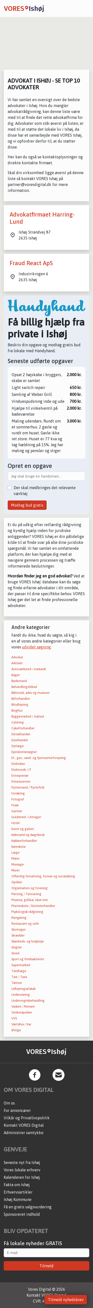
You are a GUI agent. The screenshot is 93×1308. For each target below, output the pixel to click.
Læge (15, 852)
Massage (17, 864)
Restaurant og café (25, 923)
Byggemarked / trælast (27, 716)
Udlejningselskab (23, 989)
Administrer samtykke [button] (23, 1132)
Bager (15, 675)
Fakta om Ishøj (17, 1184)
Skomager (18, 929)
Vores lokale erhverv (22, 1170)
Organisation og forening (29, 888)
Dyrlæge (17, 746)
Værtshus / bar (21, 1024)
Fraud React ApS (31, 263)
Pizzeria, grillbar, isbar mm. (30, 900)
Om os (9, 1103)
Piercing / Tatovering (26, 894)
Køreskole (18, 846)
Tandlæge (18, 971)
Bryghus (16, 710)
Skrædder (18, 935)
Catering (17, 722)
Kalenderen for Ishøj (22, 1177)
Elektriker (18, 764)
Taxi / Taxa (19, 977)
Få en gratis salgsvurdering (28, 1207)
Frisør (15, 805)
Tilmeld (46, 1266)
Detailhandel (20, 734)
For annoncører (17, 1110)
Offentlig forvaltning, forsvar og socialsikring (43, 876)
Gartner (16, 811)
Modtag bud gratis (27, 505)
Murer (15, 870)
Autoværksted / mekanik (28, 669)
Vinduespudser (21, 1012)
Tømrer (16, 983)
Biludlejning (19, 704)
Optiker (16, 882)
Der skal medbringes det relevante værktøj (45, 490)
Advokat (17, 657)
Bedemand (19, 681)
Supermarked (20, 965)
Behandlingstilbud (24, 687)
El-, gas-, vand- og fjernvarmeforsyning (38, 758)
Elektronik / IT (21, 770)
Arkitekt (17, 663)
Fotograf (17, 799)
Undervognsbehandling (28, 1000)
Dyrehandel (19, 740)
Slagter (16, 947)
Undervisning (20, 994)
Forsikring (18, 793)
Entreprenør (20, 775)
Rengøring (19, 918)
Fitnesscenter (21, 781)
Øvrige (16, 1030)
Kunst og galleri (22, 829)
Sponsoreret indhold (22, 1214)
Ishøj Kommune (17, 1199)
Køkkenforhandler (24, 841)
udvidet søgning (36, 647)
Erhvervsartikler (18, 1192)
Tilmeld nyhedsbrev (66, 1299)
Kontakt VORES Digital (24, 1125)
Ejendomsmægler (24, 752)
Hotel (15, 823)
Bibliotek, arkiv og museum (30, 693)
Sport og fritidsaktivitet (27, 959)
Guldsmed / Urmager (26, 817)
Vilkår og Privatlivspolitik (27, 1118)
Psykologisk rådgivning (27, 912)
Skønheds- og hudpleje (27, 941)
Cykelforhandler (22, 728)
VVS (14, 1018)
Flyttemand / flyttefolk (27, 787)
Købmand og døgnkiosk (28, 835)
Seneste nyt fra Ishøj (22, 1162)
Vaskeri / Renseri (23, 1006)
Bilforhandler (20, 698)
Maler (15, 858)
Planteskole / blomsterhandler (33, 906)
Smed (15, 953)
